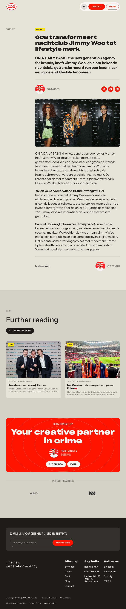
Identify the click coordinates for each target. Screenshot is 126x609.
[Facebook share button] (110, 89)
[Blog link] (33, 369)
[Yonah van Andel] (100, 266)
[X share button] (104, 89)
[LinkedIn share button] (117, 89)
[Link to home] (11, 6)
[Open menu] (112, 7)
